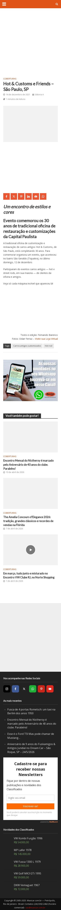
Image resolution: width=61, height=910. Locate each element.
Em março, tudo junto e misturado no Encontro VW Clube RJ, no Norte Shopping (28, 575)
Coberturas (9, 78)
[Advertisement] (30, 42)
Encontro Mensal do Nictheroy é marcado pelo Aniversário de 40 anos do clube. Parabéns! (28, 464)
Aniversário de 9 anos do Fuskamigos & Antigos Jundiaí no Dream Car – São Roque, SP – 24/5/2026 (31, 748)
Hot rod (48, 345)
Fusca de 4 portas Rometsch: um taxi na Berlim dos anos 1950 (31, 711)
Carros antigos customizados (27, 345)
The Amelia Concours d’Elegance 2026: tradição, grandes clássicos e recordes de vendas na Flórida (28, 521)
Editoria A (39, 94)
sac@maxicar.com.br (35, 907)
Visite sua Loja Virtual (46, 338)
